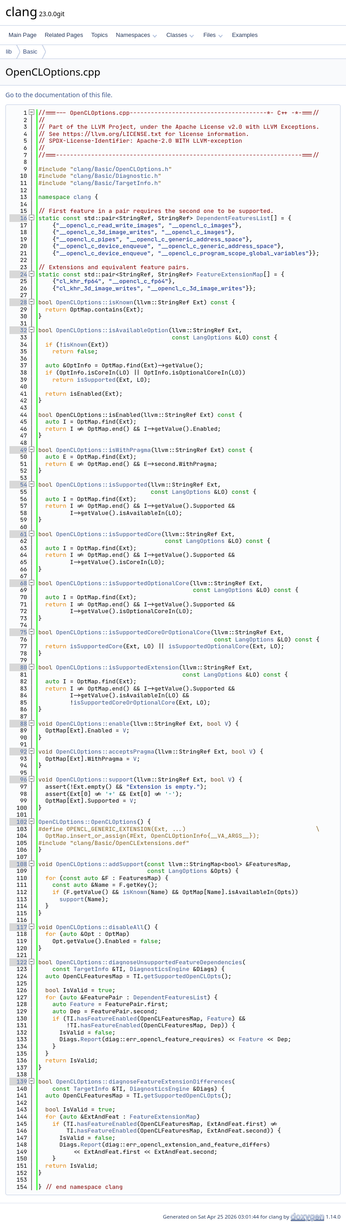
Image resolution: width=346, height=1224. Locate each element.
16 (18, 218)
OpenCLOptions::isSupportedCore (108, 534)
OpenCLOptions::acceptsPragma (105, 751)
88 (18, 723)
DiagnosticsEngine (160, 969)
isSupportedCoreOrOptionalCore (124, 702)
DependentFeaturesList (233, 218)
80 (18, 667)
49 (18, 450)
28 (18, 302)
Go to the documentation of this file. (58, 94)
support (71, 899)
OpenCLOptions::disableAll (100, 927)
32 (18, 330)
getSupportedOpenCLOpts (182, 976)
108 (18, 864)
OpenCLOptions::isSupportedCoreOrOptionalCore (133, 632)
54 (18, 484)
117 (18, 927)
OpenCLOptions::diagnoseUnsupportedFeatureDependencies (149, 962)
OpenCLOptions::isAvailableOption (112, 330)
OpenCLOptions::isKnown (94, 302)
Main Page (22, 35)
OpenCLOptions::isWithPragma (103, 450)
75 (18, 632)
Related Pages (64, 35)
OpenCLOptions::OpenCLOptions (87, 822)
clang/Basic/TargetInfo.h (115, 183)
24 (18, 274)
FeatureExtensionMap (229, 274)
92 (18, 751)
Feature (82, 1004)
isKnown (75, 344)
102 (18, 822)
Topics (99, 35)
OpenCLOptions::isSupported (101, 484)
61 (18, 534)
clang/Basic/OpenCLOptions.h (120, 169)
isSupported (96, 380)
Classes (180, 35)
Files (213, 35)
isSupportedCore (96, 646)
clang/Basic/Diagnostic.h (115, 176)
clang (82, 197)
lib (9, 51)
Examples (245, 35)
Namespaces (136, 35)
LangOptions (212, 337)
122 (18, 962)
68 (18, 583)
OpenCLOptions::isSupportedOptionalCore (122, 583)
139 (18, 1081)
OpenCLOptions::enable (93, 723)
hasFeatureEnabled (107, 1018)
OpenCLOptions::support (94, 779)
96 (18, 779)
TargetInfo (91, 969)
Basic (30, 51)
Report (91, 1039)
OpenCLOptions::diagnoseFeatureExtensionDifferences (144, 1081)
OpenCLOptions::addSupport (100, 864)
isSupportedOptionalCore (208, 646)
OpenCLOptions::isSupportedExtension (117, 667)
